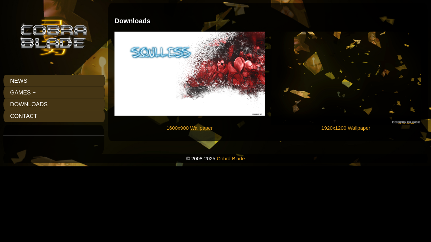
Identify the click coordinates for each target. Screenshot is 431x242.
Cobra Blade (231, 158)
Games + (23, 92)
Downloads (28, 104)
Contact (23, 116)
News (18, 81)
